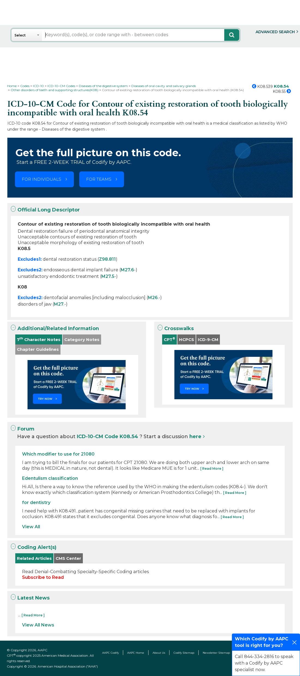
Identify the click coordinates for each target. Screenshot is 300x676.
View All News (38, 625)
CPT (169, 339)
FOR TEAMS (98, 179)
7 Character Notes (38, 339)
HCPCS (186, 339)
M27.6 (127, 269)
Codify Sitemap (184, 653)
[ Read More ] (211, 468)
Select (20, 35)
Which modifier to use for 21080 (58, 454)
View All (31, 526)
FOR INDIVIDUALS (41, 179)
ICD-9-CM (208, 339)
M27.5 (107, 276)
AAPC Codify (110, 653)
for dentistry (36, 502)
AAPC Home (135, 653)
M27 (58, 304)
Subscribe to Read (43, 577)
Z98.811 (107, 259)
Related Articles (34, 558)
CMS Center (68, 558)
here (195, 437)
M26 (153, 297)
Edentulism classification (50, 478)
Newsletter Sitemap (216, 653)
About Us (159, 653)
